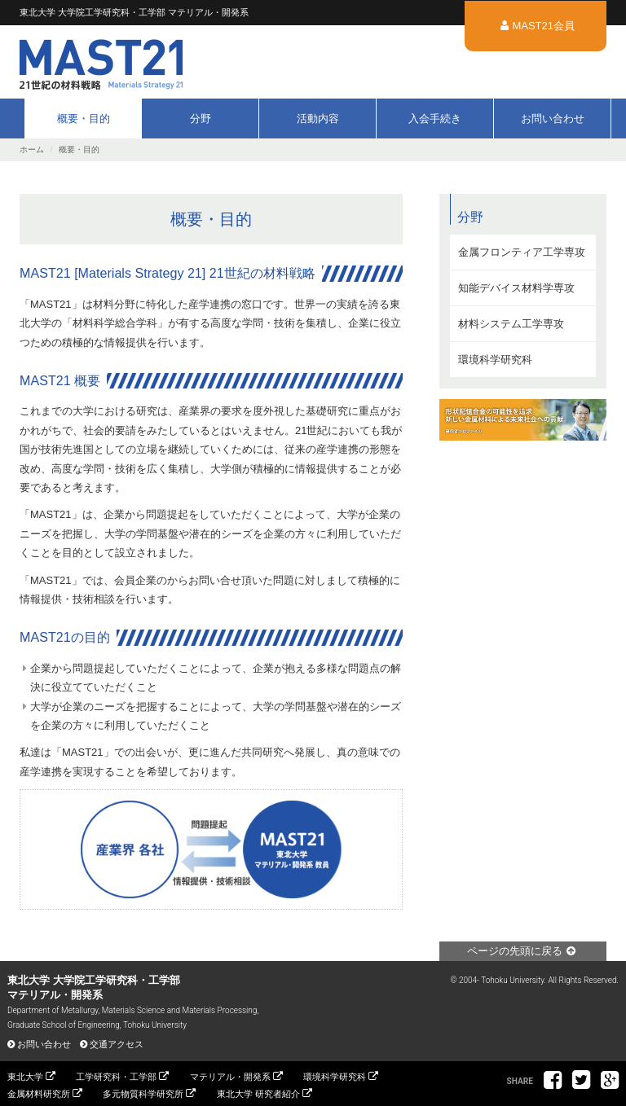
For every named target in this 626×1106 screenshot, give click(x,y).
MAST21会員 (543, 26)
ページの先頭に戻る (514, 951)
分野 (200, 118)
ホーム (32, 149)
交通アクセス (116, 1044)
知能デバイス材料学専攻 (516, 288)
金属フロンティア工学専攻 (521, 252)
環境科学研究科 (495, 359)
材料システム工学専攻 (511, 324)
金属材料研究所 (38, 1094)
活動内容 (318, 118)
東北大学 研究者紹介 (258, 1094)
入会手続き (434, 118)
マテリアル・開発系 (230, 1077)
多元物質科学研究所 (143, 1094)
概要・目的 (83, 118)
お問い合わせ (552, 118)
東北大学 (25, 1077)
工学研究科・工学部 (116, 1077)
